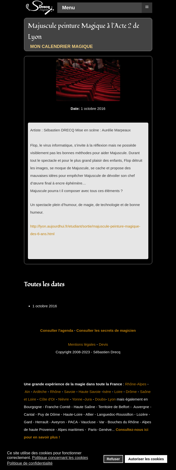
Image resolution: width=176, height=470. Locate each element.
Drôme (131, 392)
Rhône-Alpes (135, 384)
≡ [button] (147, 7)
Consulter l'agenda (56, 330)
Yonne (77, 399)
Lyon (112, 399)
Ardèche (40, 392)
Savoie (69, 392)
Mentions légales (82, 344)
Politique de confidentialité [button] (30, 463)
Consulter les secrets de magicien (106, 330)
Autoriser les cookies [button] (146, 459)
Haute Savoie (90, 392)
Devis (103, 344)
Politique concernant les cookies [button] (60, 458)
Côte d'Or (47, 399)
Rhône (55, 392)
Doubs (100, 399)
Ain (27, 392)
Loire (118, 392)
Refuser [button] (113, 459)
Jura (88, 399)
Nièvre (63, 399)
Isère (107, 392)
